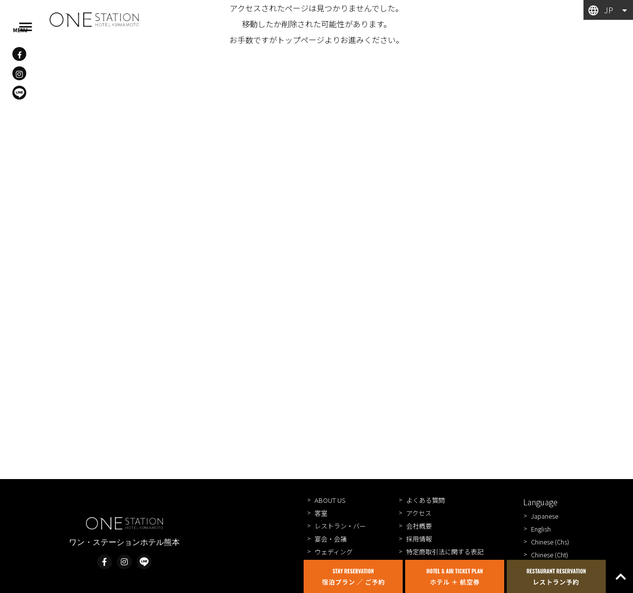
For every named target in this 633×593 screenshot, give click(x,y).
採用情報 (419, 538)
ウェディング (334, 551)
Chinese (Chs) (550, 541)
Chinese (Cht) (549, 554)
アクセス (418, 513)
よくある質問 (425, 500)
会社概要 (419, 526)
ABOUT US (330, 500)
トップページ (300, 40)
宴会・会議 (331, 538)
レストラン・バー (340, 526)
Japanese (544, 516)
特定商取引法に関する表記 (444, 551)
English (541, 529)
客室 (321, 513)
